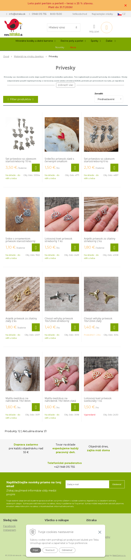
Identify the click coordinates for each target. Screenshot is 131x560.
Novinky (59, 47)
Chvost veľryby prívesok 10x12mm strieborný (59, 320)
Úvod (6, 56)
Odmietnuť (67, 550)
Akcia (73, 47)
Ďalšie (110, 40)
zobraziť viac (65, 85)
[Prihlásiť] (94, 28)
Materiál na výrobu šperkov (29, 56)
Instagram (9, 530)
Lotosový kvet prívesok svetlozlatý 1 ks (98, 400)
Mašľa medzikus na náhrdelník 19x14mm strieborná (18, 401)
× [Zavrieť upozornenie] (125, 5)
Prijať (35, 550)
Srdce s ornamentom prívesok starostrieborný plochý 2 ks (20, 241)
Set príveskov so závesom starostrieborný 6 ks (99, 160)
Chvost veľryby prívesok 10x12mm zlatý (98, 320)
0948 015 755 (39, 14)
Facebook (9, 526)
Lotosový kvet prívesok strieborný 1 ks (58, 240)
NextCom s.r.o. (119, 555)
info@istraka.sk (17, 14)
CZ (121, 14)
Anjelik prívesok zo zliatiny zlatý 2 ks (21, 320)
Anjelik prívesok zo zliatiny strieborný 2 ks (99, 240)
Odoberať (116, 484)
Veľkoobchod (79, 14)
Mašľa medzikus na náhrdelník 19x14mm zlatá (60, 400)
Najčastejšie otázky (102, 14)
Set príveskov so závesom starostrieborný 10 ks (21, 160)
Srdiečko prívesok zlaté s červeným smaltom (59, 160)
